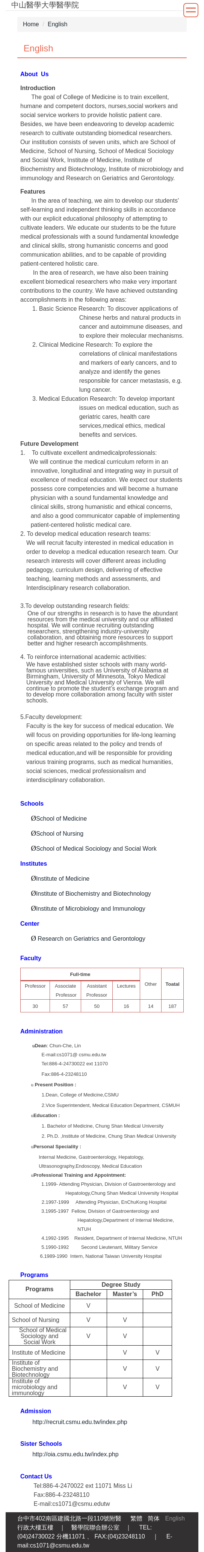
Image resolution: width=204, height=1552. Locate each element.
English (57, 24)
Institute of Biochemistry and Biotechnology (93, 893)
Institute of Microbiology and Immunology (90, 908)
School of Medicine (61, 818)
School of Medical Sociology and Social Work (96, 848)
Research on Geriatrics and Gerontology (91, 938)
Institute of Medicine (62, 878)
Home (31, 24)
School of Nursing (59, 833)
